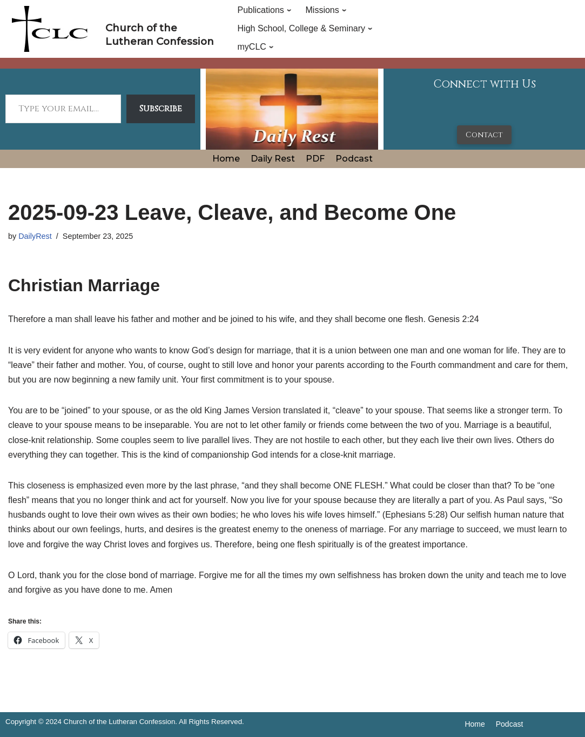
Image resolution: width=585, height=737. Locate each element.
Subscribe (160, 109)
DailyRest (35, 236)
